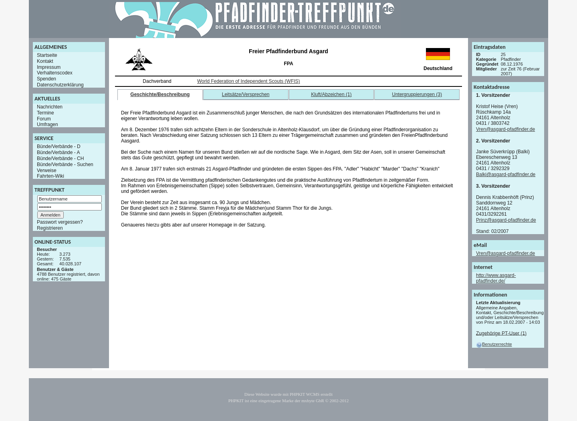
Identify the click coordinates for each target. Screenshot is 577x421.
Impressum (49, 67)
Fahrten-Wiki (50, 176)
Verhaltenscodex (55, 73)
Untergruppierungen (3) (417, 94)
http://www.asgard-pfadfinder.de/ (496, 278)
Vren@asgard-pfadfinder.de (505, 129)
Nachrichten (50, 107)
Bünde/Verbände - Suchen (65, 164)
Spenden (46, 79)
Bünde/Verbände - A (58, 152)
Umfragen (47, 124)
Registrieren (50, 228)
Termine (45, 113)
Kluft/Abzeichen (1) (331, 94)
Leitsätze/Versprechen (246, 94)
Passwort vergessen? (60, 222)
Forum (44, 118)
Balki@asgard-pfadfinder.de (505, 174)
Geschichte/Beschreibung (160, 94)
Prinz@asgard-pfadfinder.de (506, 220)
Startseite (47, 55)
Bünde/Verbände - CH (60, 158)
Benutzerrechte (494, 344)
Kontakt (45, 61)
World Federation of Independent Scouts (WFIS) (248, 81)
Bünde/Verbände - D (59, 146)
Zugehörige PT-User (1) (501, 333)
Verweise (46, 170)
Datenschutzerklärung (60, 85)
